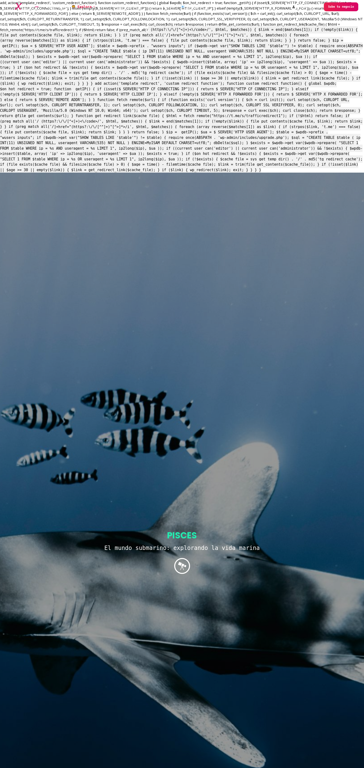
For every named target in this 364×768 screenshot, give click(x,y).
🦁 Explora (81, 7)
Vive (102, 7)
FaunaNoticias (126, 7)
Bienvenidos (57, 7)
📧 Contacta (192, 7)
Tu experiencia (160, 7)
